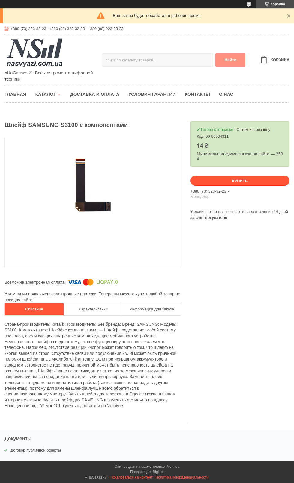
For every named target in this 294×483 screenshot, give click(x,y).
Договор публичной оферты (35, 450)
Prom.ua (172, 466)
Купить (240, 181)
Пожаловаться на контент (131, 477)
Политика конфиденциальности (182, 477)
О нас (226, 94)
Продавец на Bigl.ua (147, 472)
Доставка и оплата (94, 94)
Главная (15, 94)
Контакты (197, 94)
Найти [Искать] (230, 60)
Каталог (45, 94)
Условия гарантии (152, 94)
